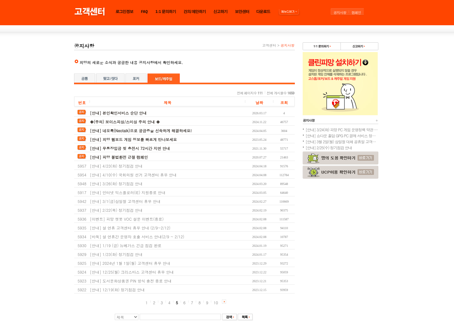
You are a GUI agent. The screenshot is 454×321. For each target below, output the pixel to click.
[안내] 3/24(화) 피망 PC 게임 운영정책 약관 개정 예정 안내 (342, 129)
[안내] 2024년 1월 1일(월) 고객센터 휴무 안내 (130, 263)
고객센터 (269, 45)
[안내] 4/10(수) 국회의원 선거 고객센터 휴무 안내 (133, 174)
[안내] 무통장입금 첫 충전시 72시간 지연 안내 (130, 148)
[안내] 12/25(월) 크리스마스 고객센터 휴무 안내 (132, 272)
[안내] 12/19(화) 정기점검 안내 (117, 289)
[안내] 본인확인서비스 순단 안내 (118, 113)
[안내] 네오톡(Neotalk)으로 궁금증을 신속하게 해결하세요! (141, 130)
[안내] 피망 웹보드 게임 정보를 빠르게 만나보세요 (133, 139)
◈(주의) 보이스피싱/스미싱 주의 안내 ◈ (125, 121)
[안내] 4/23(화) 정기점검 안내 (116, 166)
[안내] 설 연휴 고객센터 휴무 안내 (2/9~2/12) (130, 227)
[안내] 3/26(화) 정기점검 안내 (116, 183)
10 (216, 302)
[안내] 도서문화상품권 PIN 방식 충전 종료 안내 (131, 280)
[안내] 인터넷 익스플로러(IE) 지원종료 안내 (128, 192)
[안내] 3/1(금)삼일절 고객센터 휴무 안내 (125, 201)
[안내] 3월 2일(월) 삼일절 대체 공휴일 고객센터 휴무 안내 (342, 141)
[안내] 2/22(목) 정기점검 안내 (116, 210)
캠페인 (356, 12)
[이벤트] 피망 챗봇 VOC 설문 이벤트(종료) (127, 219)
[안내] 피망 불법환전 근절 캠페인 (119, 157)
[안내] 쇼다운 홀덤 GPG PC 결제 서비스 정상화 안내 (342, 135)
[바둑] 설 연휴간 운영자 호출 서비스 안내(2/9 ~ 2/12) (137, 236)
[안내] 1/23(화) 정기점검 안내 (116, 254)
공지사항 (340, 12)
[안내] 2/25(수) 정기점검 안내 (329, 147)
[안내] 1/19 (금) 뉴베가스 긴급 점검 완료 (125, 245)
